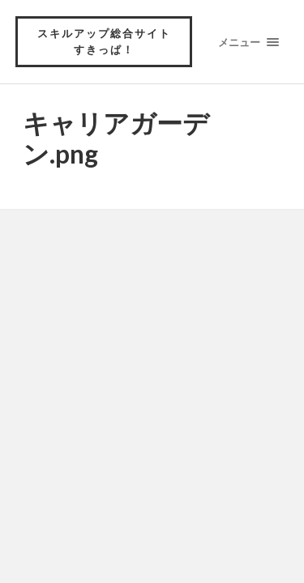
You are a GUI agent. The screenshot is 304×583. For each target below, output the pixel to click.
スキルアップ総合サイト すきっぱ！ (110, 41)
